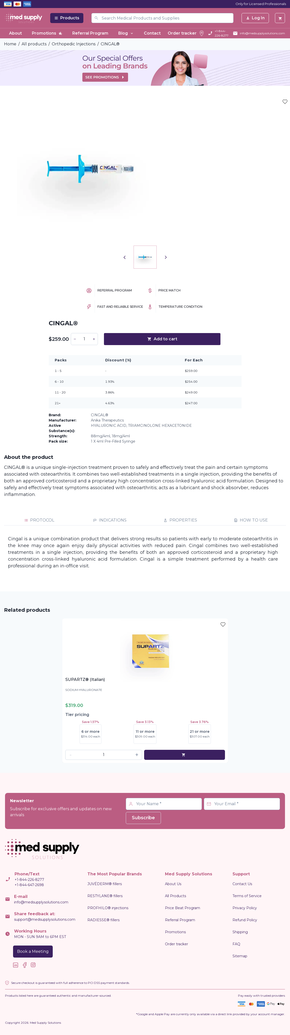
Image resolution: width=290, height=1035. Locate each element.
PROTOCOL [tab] (39, 520)
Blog (126, 33)
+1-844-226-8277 (221, 33)
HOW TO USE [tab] (251, 520)
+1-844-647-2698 (29, 885)
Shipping (240, 932)
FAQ (236, 944)
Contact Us (242, 884)
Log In (255, 18)
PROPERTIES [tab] (180, 520)
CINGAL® (110, 44)
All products (34, 44)
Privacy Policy (245, 908)
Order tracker (186, 33)
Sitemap (240, 956)
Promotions (47, 33)
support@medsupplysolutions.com (44, 919)
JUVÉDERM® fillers (104, 884)
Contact (152, 33)
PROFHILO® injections (107, 908)
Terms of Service (247, 896)
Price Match (169, 290)
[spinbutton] (84, 339)
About (15, 33)
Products (66, 18)
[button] (75, 339)
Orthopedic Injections (73, 44)
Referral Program (90, 33)
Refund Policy (245, 920)
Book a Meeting (33, 951)
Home (10, 44)
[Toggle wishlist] (285, 102)
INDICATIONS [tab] (110, 520)
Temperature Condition (180, 306)
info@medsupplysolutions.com (262, 33)
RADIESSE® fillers (103, 920)
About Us (173, 884)
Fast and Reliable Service (120, 306)
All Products (175, 896)
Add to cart (162, 339)
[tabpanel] (145, 552)
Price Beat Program (182, 908)
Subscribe (143, 817)
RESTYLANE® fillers (105, 896)
